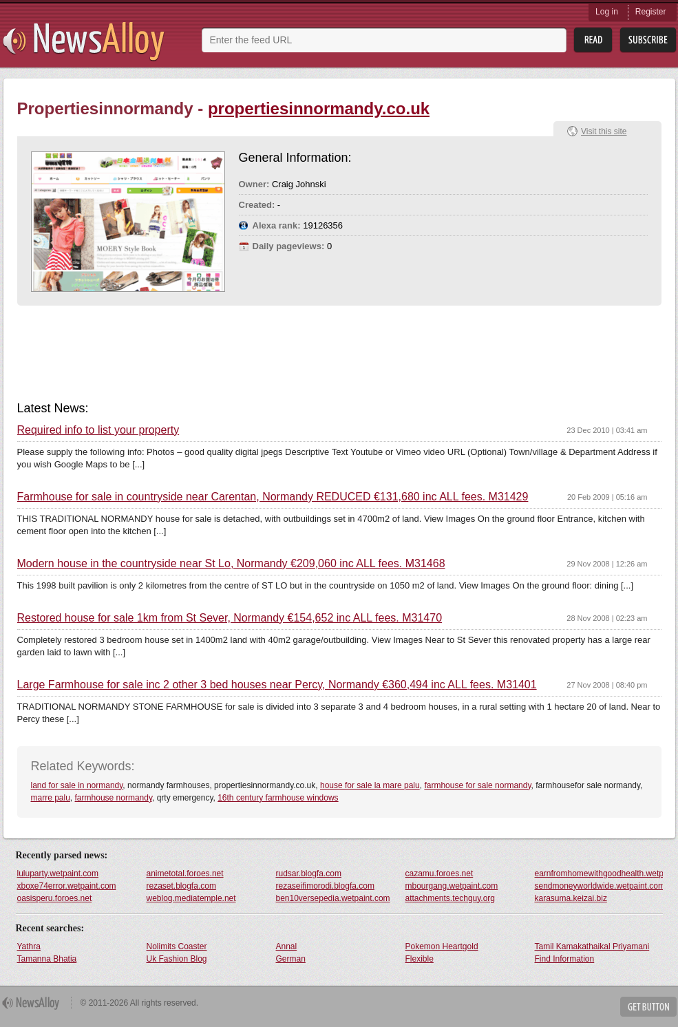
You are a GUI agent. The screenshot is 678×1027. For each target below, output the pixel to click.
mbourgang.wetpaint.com (451, 886)
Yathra (29, 946)
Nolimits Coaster (177, 946)
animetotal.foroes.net (185, 873)
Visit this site (603, 131)
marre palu (50, 798)
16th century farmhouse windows (278, 798)
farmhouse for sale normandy (477, 785)
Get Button (648, 1007)
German (291, 959)
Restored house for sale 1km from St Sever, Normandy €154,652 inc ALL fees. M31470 (230, 618)
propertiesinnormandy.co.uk (319, 108)
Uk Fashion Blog (177, 959)
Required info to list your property (98, 430)
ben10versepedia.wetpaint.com (333, 898)
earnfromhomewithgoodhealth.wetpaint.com (599, 873)
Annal (286, 946)
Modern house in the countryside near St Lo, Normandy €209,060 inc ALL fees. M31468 (231, 563)
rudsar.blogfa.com (308, 873)
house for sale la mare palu (370, 785)
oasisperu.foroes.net (54, 898)
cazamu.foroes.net (439, 873)
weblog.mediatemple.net (191, 898)
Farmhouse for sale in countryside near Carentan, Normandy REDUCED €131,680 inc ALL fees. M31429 (273, 496)
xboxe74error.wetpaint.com (66, 886)
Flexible (419, 959)
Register (650, 12)
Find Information (565, 959)
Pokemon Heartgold (441, 946)
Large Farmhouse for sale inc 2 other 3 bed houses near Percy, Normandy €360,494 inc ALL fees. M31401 (277, 684)
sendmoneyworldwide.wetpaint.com (599, 886)
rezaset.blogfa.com (181, 886)
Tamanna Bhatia (47, 959)
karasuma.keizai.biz (571, 898)
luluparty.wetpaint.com (58, 873)
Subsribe (648, 40)
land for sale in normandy (77, 785)
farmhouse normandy (114, 798)
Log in (606, 12)
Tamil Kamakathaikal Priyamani (592, 946)
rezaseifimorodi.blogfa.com (325, 886)
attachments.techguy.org (450, 898)
